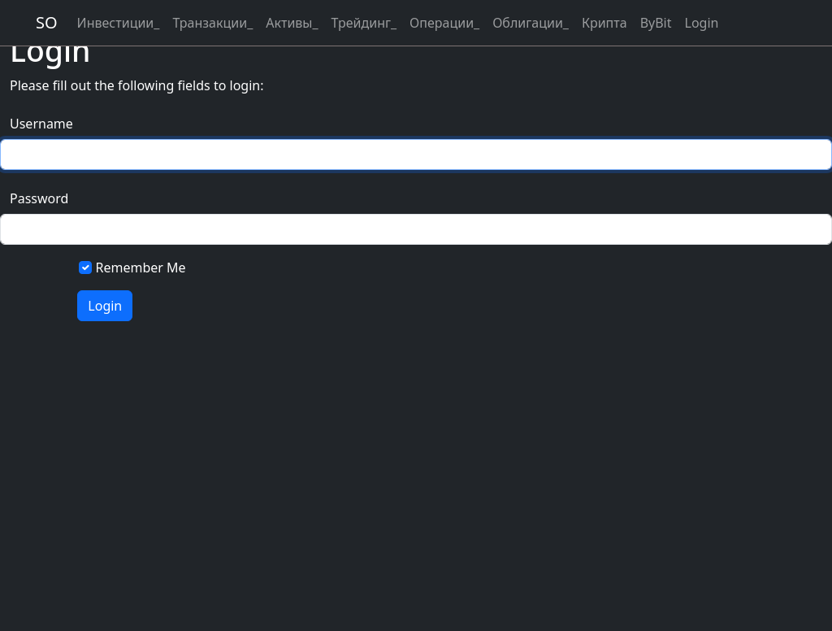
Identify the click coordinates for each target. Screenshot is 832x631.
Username (39, 124)
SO (47, 22)
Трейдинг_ (364, 23)
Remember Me (141, 267)
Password (39, 198)
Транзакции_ (212, 23)
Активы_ (292, 23)
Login (702, 23)
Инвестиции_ (118, 23)
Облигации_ (530, 23)
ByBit (656, 23)
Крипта (604, 23)
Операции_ (444, 23)
